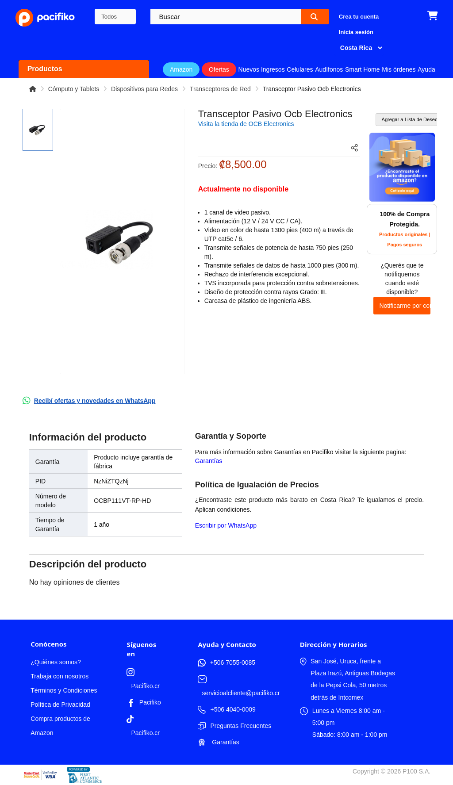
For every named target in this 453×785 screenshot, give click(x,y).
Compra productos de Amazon (60, 725)
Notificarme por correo (404, 305)
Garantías (208, 460)
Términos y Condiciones (64, 690)
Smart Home (362, 69)
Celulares (300, 69)
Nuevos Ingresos (261, 69)
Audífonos (329, 69)
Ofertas (219, 69)
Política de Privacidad (60, 704)
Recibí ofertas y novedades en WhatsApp (95, 400)
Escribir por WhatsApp (226, 525)
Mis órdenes (398, 69)
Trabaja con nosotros (59, 676)
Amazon (181, 69)
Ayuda (426, 69)
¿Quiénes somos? (56, 662)
